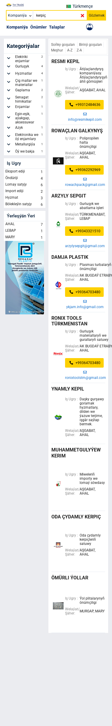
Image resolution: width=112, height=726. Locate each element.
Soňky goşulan (63, 45)
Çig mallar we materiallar (29, 83)
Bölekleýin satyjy (24, 204)
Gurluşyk (29, 67)
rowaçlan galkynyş (77, 131)
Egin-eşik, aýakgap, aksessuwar (29, 118)
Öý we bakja (29, 152)
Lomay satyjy (24, 185)
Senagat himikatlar (29, 99)
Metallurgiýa (29, 145)
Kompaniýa (17, 27)
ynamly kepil (67, 389)
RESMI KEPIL (65, 61)
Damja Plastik (69, 257)
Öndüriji (24, 178)
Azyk (29, 128)
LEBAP (24, 231)
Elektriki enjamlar (29, 59)
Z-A (79, 50)
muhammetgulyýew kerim (76, 452)
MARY (24, 237)
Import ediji (24, 191)
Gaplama (29, 91)
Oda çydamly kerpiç (76, 517)
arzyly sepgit (68, 196)
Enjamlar (29, 108)
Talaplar (57, 27)
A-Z (70, 50)
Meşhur (57, 50)
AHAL (24, 224)
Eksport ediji (24, 172)
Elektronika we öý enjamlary (29, 137)
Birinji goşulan (90, 45)
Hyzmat (24, 198)
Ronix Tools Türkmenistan (69, 321)
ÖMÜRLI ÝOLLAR (69, 578)
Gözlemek (97, 15)
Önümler (38, 27)
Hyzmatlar (29, 74)
